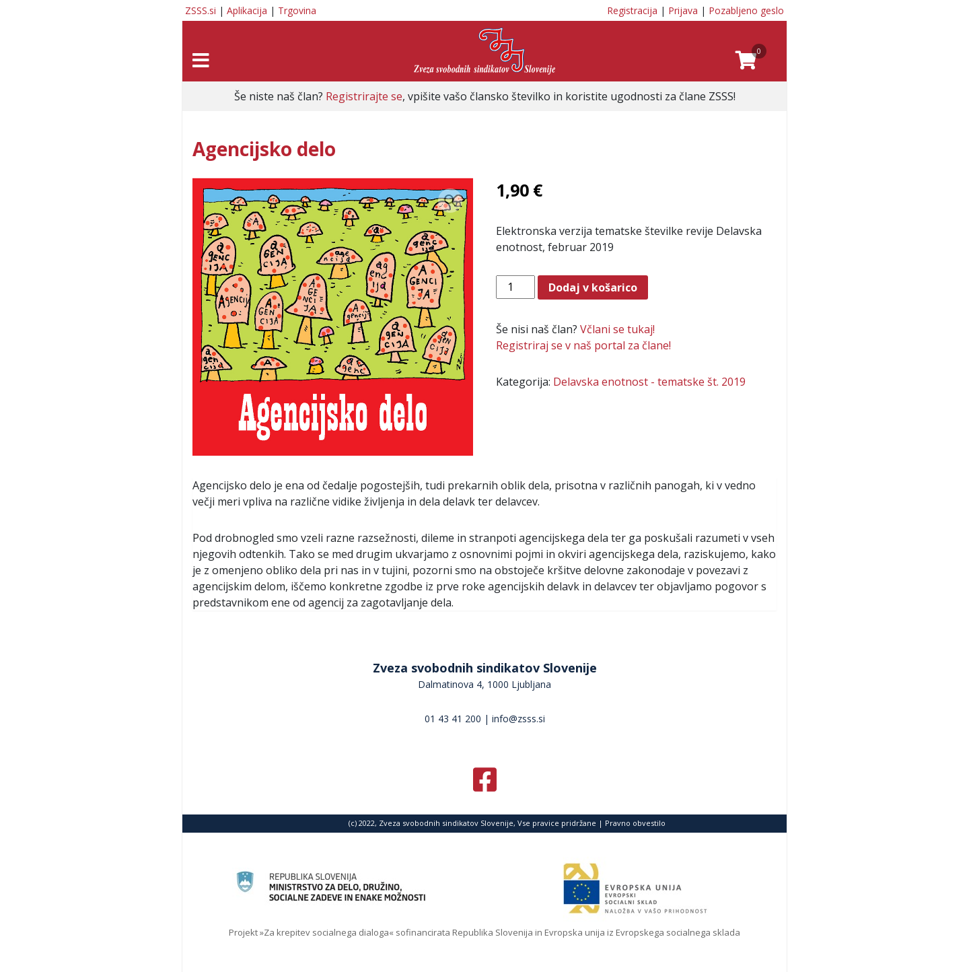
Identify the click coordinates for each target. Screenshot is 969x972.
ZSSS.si (200, 10)
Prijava (683, 10)
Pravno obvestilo (635, 823)
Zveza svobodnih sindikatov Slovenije (485, 668)
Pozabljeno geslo (746, 10)
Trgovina (297, 10)
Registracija (632, 10)
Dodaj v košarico (592, 287)
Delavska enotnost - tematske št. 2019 (649, 381)
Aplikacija (247, 10)
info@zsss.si (518, 718)
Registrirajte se (364, 96)
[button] (450, 200)
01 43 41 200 (453, 718)
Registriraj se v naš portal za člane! (583, 345)
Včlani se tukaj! (617, 329)
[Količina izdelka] (515, 287)
